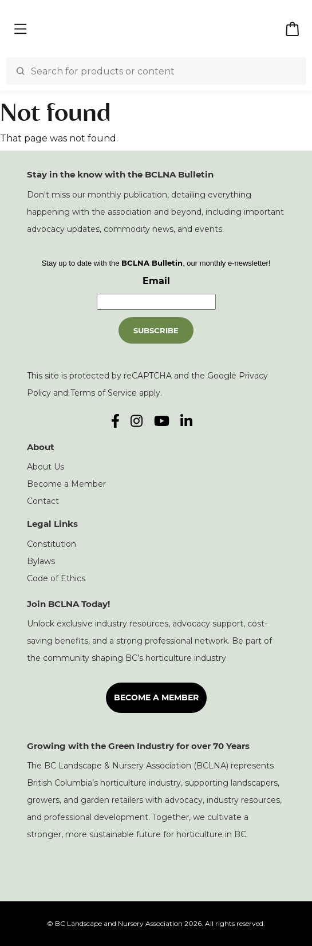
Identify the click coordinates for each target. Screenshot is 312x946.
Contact (43, 501)
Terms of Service (103, 393)
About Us (45, 467)
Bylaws (41, 561)
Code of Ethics (56, 578)
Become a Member (66, 484)
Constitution (51, 544)
